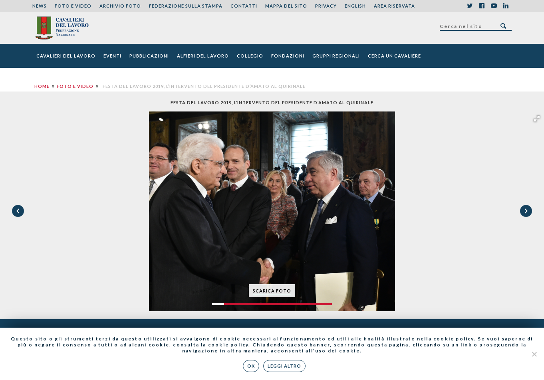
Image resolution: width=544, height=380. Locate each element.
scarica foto (272, 290)
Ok (251, 365)
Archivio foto (120, 5)
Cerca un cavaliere (394, 55)
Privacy (326, 5)
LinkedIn (506, 6)
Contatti (243, 5)
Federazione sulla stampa (185, 5)
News (39, 5)
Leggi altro (284, 365)
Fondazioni (287, 55)
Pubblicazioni (149, 55)
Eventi (112, 55)
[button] (536, 118)
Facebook (482, 6)
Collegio (250, 55)
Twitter (470, 6)
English (355, 5)
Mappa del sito (286, 5)
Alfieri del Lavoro (203, 55)
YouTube (494, 6)
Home (42, 86)
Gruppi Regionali (336, 55)
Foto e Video (73, 5)
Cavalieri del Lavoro (65, 55)
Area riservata (394, 5)
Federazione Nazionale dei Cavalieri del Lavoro (61, 28)
